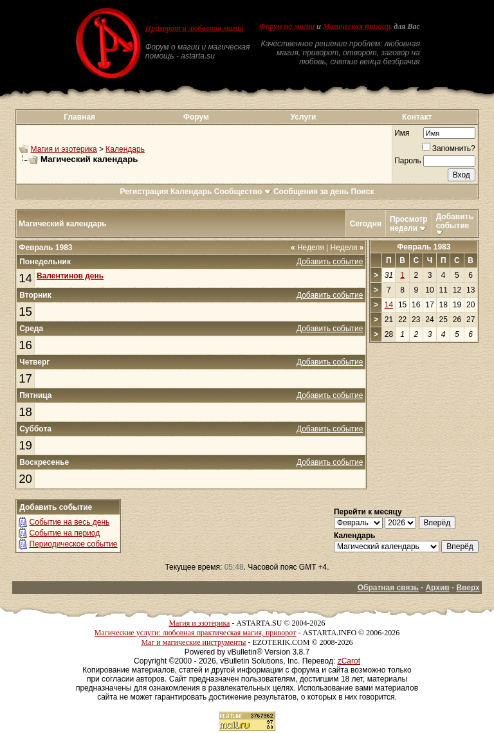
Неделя (307, 247)
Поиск (362, 191)
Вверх (467, 587)
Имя (401, 133)
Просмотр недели (409, 224)
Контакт (417, 117)
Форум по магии (287, 26)
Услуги (303, 117)
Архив (437, 587)
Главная (79, 117)
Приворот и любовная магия (194, 28)
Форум (196, 117)
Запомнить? (448, 148)
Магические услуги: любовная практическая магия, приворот (196, 632)
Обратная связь (388, 587)
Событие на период (65, 533)
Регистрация (144, 191)
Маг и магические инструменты (193, 642)
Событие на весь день (70, 522)
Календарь (125, 149)
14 (25, 278)
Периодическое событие (74, 543)
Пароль (407, 160)
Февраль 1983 (423, 246)
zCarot (349, 660)
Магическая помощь (357, 26)
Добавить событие (454, 221)
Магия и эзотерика (64, 149)
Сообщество (242, 191)
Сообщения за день (311, 191)
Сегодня (365, 223)
